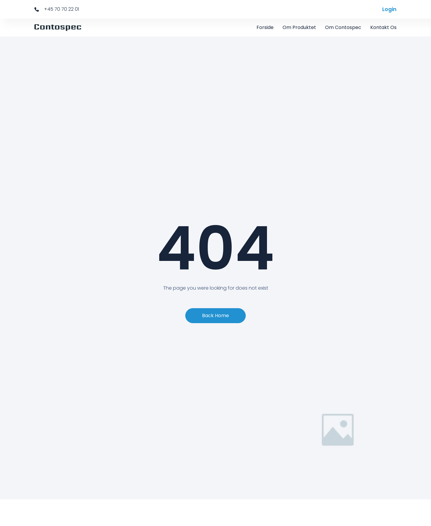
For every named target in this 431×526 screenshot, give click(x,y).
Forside (265, 27)
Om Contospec (343, 27)
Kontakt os (383, 27)
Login (389, 9)
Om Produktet (299, 27)
